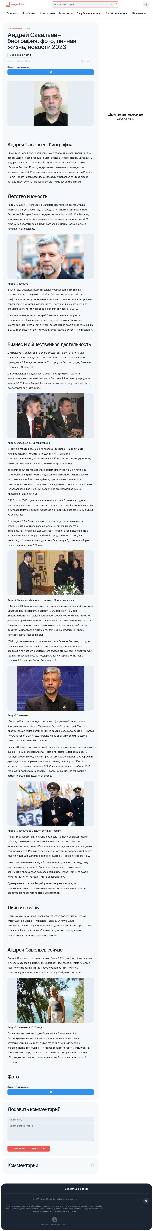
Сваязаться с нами (76, 1189)
